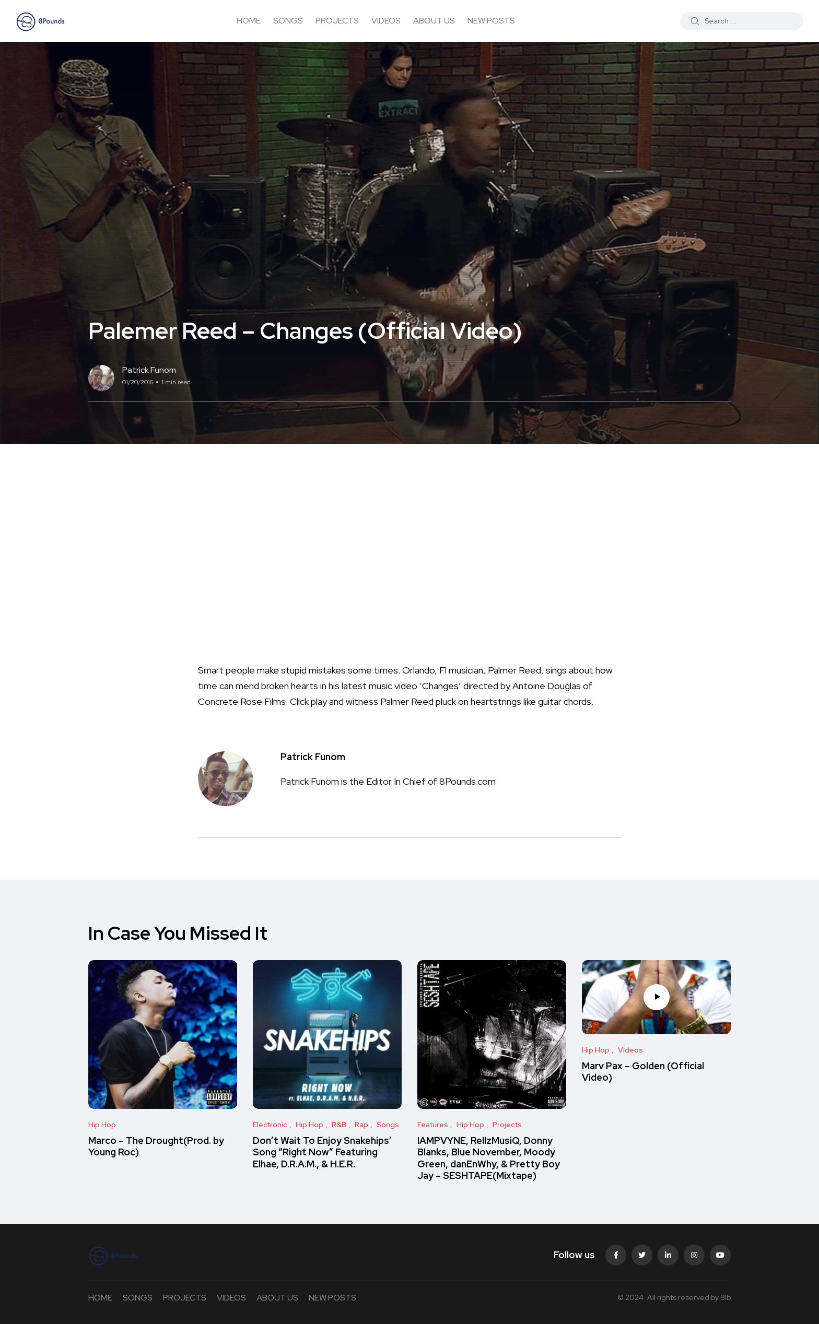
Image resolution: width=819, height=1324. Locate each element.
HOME (249, 20)
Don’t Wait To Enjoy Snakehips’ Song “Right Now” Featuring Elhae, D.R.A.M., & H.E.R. (322, 1152)
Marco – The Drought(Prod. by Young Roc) (156, 1146)
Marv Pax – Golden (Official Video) (643, 1071)
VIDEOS (386, 20)
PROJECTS (337, 20)
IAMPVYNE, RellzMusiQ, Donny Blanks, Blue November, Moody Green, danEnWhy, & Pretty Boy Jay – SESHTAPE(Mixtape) (488, 1157)
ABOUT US (434, 20)
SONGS (288, 20)
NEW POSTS (491, 20)
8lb (725, 1297)
